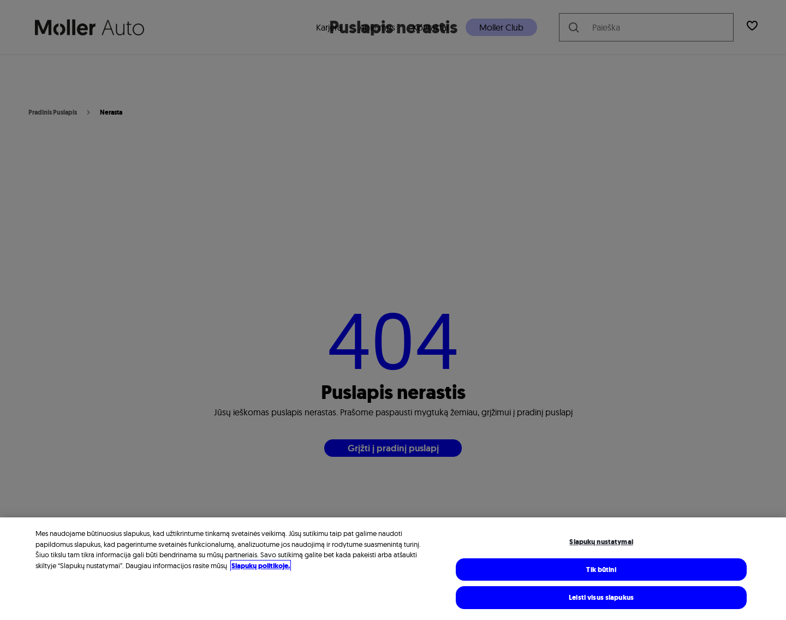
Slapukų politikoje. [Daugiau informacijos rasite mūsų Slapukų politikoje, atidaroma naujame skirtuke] (260, 567)
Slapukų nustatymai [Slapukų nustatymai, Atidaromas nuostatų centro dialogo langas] (601, 543)
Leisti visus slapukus (601, 599)
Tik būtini (601, 571)
